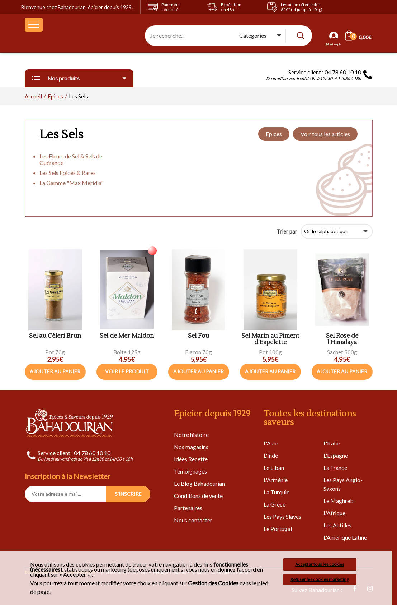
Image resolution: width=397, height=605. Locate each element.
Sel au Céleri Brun (55, 336)
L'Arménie (276, 479)
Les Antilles (337, 525)
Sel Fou (198, 336)
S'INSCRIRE (128, 494)
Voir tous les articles (325, 133)
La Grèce (274, 504)
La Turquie (276, 492)
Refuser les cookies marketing (319, 579)
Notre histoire (191, 434)
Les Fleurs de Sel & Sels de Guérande (70, 159)
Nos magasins (191, 446)
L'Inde (271, 455)
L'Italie (331, 443)
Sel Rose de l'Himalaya (342, 339)
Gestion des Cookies (213, 583)
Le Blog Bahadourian (199, 483)
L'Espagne (335, 455)
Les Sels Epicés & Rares (67, 172)
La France (335, 467)
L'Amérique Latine (345, 537)
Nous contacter (193, 520)
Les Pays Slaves (282, 516)
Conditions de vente (198, 495)
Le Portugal (278, 528)
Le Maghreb (338, 500)
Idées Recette (191, 459)
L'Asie (271, 443)
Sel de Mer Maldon (127, 336)
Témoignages (190, 471)
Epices (274, 133)
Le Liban (274, 467)
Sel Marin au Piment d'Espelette (270, 339)
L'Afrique (334, 512)
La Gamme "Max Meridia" (71, 182)
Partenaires (188, 507)
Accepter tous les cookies (319, 564)
